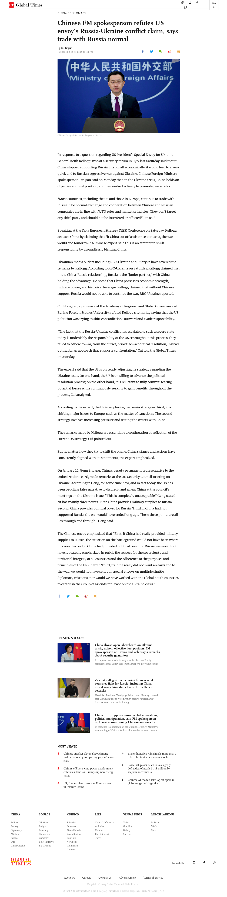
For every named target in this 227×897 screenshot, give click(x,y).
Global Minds (74, 830)
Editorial (71, 822)
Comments (44, 834)
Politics (14, 822)
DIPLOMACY (77, 13)
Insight (42, 826)
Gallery (127, 830)
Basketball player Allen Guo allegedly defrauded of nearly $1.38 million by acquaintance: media (149, 768)
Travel (98, 838)
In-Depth (155, 822)
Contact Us (105, 877)
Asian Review (74, 834)
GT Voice (43, 822)
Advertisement (127, 877)
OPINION (73, 814)
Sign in (214, 5)
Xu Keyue (66, 48)
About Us (69, 877)
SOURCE (44, 814)
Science (15, 838)
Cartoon (71, 849)
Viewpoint (72, 842)
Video (126, 822)
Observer (71, 826)
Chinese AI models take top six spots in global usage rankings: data (151, 781)
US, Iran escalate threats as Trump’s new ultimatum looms (87, 785)
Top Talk (71, 838)
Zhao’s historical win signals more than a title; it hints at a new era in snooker (152, 755)
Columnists (72, 845)
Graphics (127, 826)
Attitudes (99, 826)
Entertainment (102, 834)
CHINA (62, 13)
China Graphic (18, 845)
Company (43, 838)
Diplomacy (16, 830)
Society (14, 826)
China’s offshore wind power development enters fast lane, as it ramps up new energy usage (88, 772)
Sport (153, 830)
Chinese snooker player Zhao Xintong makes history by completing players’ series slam (89, 757)
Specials (127, 834)
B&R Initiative (46, 842)
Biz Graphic (45, 845)
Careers (86, 877)
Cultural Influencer (104, 822)
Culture (98, 830)
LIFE (98, 814)
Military (15, 834)
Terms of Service (153, 877)
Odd (13, 842)
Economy (43, 830)
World (154, 826)
